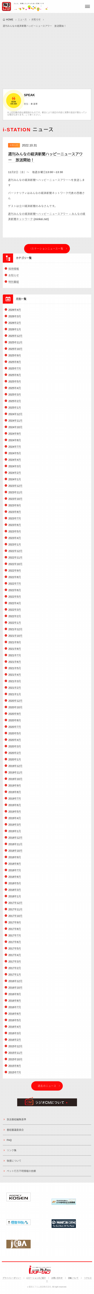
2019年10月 (15, 781)
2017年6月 (14, 944)
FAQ (9, 1142)
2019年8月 (14, 794)
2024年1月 (14, 481)
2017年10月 (15, 917)
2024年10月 (15, 429)
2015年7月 (14, 1074)
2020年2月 (14, 755)
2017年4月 (14, 957)
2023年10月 (15, 500)
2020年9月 (14, 716)
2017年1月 (14, 976)
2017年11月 (15, 911)
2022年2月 (14, 618)
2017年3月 (14, 963)
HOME (9, 19)
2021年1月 (14, 696)
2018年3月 (14, 892)
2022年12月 (15, 553)
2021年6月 (14, 663)
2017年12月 (15, 904)
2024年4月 (14, 461)
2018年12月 (15, 839)
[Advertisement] (47, 57)
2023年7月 (14, 520)
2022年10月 (15, 566)
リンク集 (11, 1152)
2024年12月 (15, 416)
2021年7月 (14, 657)
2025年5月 (14, 383)
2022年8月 (14, 579)
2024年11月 (15, 422)
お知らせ (36, 19)
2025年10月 (15, 351)
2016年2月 (14, 1041)
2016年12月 (15, 983)
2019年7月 (14, 800)
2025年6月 (14, 377)
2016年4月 (14, 1028)
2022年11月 (15, 559)
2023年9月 (14, 507)
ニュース (22, 19)
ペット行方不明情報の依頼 (21, 1173)
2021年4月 (14, 676)
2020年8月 (14, 722)
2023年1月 (14, 546)
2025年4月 (14, 390)
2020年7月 (14, 729)
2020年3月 (14, 748)
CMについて (73, 1278)
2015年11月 (15, 1054)
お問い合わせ (57, 1278)
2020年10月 (15, 709)
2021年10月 (15, 637)
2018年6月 (14, 879)
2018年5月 (14, 885)
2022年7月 (14, 585)
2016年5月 (14, 1022)
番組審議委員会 (15, 1131)
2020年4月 (14, 742)
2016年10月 (15, 989)
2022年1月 (14, 624)
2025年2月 (14, 403)
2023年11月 (15, 494)
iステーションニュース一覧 (47, 248)
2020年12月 (15, 702)
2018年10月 (15, 852)
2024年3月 (14, 468)
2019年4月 (14, 820)
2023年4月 (14, 539)
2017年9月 (14, 924)
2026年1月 (14, 331)
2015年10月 (15, 1061)
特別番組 (13, 284)
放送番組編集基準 (16, 1121)
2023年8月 (14, 513)
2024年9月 (14, 435)
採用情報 (13, 271)
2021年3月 (14, 683)
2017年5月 (14, 950)
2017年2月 (14, 970)
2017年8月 (14, 930)
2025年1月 (14, 409)
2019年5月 (14, 813)
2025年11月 (15, 344)
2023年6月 (14, 526)
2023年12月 (15, 487)
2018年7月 (14, 872)
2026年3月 (14, 318)
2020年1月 (14, 761)
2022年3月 (14, 611)
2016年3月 (14, 1035)
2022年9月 (14, 572)
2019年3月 (14, 826)
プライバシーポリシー (11, 1278)
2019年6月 (14, 807)
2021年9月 (14, 644)
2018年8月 (14, 865)
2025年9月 (14, 357)
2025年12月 (15, 338)
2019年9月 (14, 787)
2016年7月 (14, 1009)
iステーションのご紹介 (36, 1278)
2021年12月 (15, 631)
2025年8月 (14, 364)
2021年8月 (14, 650)
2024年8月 (14, 442)
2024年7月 (14, 448)
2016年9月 (14, 996)
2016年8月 (14, 1002)
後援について (14, 1162)
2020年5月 (14, 735)
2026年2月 (14, 325)
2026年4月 (14, 312)
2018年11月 (15, 846)
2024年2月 (14, 474)
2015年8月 (14, 1067)
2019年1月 (14, 833)
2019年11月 (15, 774)
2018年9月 (14, 859)
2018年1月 (14, 898)
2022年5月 (14, 598)
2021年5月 (14, 670)
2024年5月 (14, 455)
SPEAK (29, 95)
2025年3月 (14, 396)
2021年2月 (14, 689)
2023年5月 (14, 533)
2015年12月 (15, 1048)
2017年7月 (14, 937)
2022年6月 (14, 592)
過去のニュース (47, 1088)
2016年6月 (14, 1015)
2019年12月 (15, 768)
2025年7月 (14, 370)
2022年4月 (14, 605)
